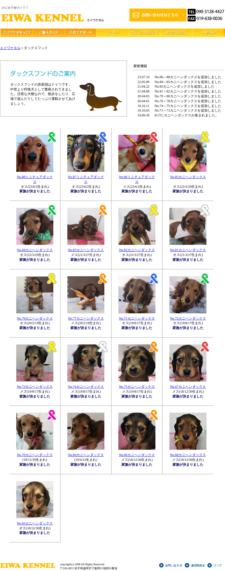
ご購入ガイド (48, 33)
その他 (208, 33)
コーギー (112, 33)
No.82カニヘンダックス (137, 250)
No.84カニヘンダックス (35, 250)
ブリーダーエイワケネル (53, 14)
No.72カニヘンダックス (188, 318)
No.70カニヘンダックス (35, 455)
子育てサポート (80, 33)
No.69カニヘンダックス (86, 455)
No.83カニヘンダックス (86, 250)
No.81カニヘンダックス (188, 250)
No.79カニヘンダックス (35, 318)
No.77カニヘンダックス (86, 318)
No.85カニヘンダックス (188, 177)
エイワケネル (10, 48)
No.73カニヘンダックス (35, 387)
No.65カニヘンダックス (35, 523)
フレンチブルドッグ (144, 33)
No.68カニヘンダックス (188, 455)
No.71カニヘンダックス (137, 318)
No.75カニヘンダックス (137, 387)
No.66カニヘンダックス (137, 455)
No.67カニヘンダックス (188, 387)
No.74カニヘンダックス (86, 387)
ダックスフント (176, 33)
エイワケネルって (16, 33)
